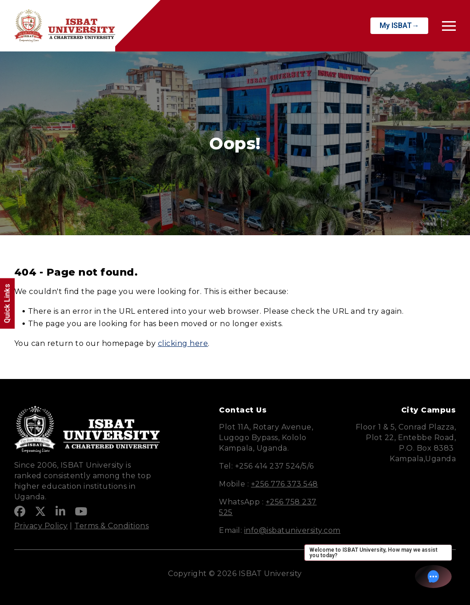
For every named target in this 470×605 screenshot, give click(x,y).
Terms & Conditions (111, 525)
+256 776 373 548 (284, 484)
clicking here (183, 343)
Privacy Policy (41, 525)
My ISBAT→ (399, 25)
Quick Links (7, 303)
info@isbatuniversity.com (292, 530)
